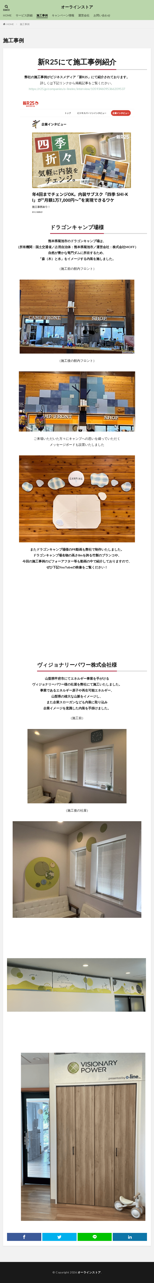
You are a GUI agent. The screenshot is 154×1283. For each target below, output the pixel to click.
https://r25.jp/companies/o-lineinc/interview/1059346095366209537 (77, 89)
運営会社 (84, 15)
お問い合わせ (102, 15)
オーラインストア (77, 7)
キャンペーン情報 (63, 15)
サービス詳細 (24, 15)
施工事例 (42, 15)
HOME (7, 15)
